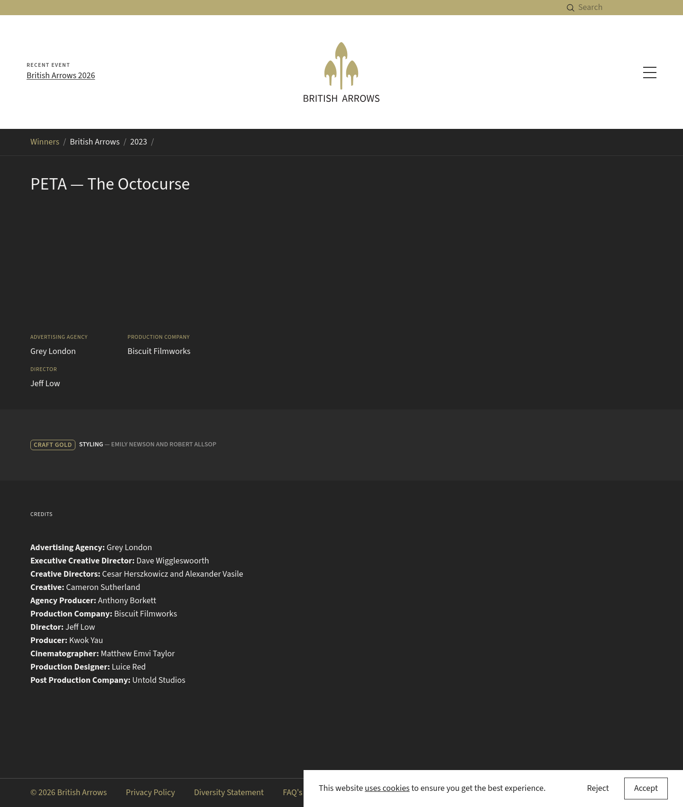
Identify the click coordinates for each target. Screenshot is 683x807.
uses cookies (387, 788)
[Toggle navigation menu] (650, 72)
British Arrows (95, 142)
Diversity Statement (229, 792)
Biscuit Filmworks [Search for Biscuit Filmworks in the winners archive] (159, 351)
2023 (139, 142)
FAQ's (292, 792)
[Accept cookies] (646, 788)
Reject (598, 788)
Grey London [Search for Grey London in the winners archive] (53, 351)
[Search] (630, 7)
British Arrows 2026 (61, 76)
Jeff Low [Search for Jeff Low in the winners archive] (45, 384)
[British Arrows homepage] (341, 72)
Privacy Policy (150, 792)
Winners (44, 142)
